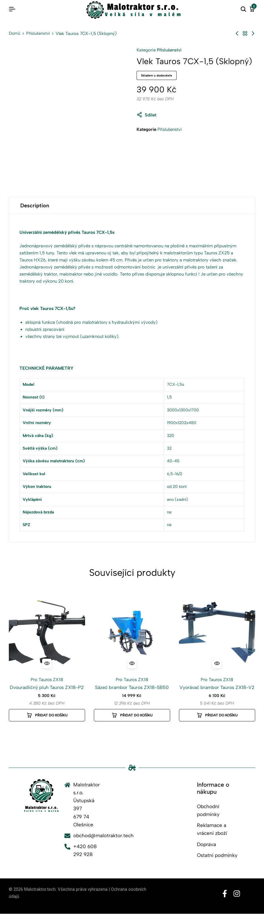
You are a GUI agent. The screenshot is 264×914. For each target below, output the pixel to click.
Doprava (206, 844)
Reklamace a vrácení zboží (212, 829)
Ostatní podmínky (217, 855)
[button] (47, 715)
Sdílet (146, 115)
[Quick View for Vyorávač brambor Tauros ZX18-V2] (217, 663)
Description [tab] (34, 205)
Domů (14, 33)
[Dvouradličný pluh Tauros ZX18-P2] (47, 633)
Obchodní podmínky (208, 810)
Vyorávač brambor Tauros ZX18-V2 (217, 687)
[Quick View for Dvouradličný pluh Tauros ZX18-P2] (47, 663)
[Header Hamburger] (12, 9)
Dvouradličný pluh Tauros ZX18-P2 (47, 687)
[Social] (224, 894)
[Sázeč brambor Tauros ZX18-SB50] (132, 633)
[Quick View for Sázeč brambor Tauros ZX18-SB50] (132, 663)
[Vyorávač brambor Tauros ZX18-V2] (217, 633)
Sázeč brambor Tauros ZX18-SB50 (132, 687)
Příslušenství (38, 33)
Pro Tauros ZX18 (47, 679)
